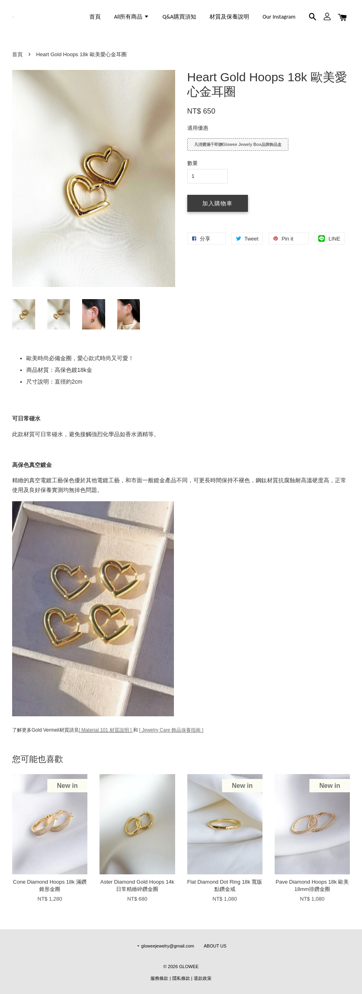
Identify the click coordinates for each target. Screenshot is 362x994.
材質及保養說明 (229, 16)
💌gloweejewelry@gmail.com (164, 945)
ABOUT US (215, 945)
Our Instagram (279, 16)
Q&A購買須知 (179, 16)
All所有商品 (131, 16)
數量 (192, 163)
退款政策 (203, 978)
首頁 (95, 16)
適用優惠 (197, 128)
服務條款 (159, 978)
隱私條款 (181, 978)
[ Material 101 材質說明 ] (105, 730)
